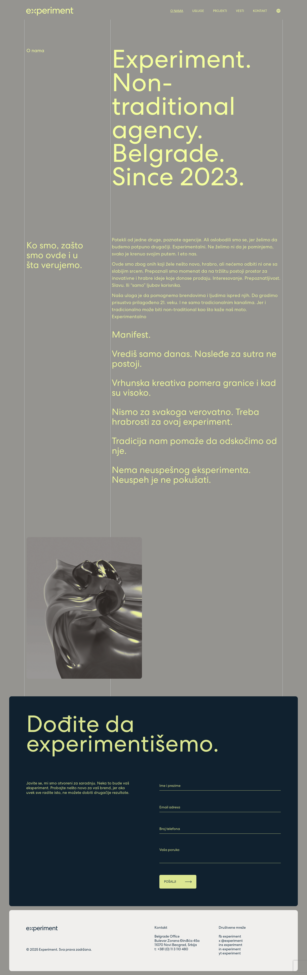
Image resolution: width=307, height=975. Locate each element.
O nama (176, 11)
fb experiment (230, 936)
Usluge (198, 11)
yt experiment (230, 953)
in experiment (230, 949)
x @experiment (231, 941)
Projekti (220, 11)
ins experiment (230, 945)
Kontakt (260, 11)
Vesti (240, 11)
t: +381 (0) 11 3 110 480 (171, 949)
